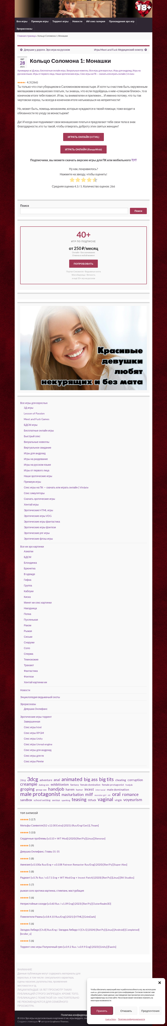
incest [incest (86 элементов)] (89, 789)
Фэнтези (29, 676)
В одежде (29, 574)
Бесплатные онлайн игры (53, 70)
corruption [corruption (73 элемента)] (135, 780)
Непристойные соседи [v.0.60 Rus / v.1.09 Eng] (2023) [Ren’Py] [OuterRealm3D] (65, 903)
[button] (159, 983)
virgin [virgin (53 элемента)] (118, 800)
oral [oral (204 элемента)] (116, 794)
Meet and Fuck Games (36, 419)
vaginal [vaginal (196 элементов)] (105, 799)
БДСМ (27, 557)
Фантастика (31, 670)
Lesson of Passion (34, 413)
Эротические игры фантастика (42, 521)
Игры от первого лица (43, 74)
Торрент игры (60, 21)
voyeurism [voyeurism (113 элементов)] (132, 800)
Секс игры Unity (33, 738)
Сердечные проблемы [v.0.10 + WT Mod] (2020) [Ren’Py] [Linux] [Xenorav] (62, 838)
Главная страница (26, 36)
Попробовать (83, 263)
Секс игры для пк (34, 755)
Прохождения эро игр (121, 21)
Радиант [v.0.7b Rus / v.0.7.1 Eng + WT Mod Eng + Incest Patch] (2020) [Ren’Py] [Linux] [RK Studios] (77, 877)
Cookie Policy (110, 1019)
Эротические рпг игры (37, 532)
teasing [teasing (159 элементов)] (79, 799)
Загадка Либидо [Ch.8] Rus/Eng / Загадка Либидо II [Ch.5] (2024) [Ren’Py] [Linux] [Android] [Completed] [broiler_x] (79, 931)
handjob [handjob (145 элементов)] (56, 789)
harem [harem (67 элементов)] (70, 789)
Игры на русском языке (37, 464)
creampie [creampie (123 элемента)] (28, 784)
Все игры (22, 21)
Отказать (126, 1010)
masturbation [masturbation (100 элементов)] (73, 794)
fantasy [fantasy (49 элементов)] (74, 784)
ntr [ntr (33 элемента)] (109, 795)
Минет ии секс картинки (38, 602)
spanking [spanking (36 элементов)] (65, 800)
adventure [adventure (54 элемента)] (46, 780)
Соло (27, 648)
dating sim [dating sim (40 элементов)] (44, 784)
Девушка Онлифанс (36, 708)
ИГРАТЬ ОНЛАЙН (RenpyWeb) (83, 149)
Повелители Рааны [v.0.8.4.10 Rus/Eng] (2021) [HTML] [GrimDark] (58, 916)
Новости (77, 21)
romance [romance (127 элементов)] (130, 794)
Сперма (28, 653)
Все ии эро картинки (32, 546)
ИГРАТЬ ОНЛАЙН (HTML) (83, 136)
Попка (27, 613)
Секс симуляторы (34, 493)
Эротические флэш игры (38, 538)
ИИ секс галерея (95, 21)
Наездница (30, 608)
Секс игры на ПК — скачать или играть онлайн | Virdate (107, 74)
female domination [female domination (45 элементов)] (90, 784)
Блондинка (30, 562)
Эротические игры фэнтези (40, 527)
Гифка (27, 579)
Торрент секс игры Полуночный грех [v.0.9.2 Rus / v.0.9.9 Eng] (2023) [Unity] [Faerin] (68, 946)
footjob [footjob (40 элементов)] (129, 784)
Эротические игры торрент (36, 716)
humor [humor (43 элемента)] (79, 789)
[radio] (72, 180)
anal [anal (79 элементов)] (57, 780)
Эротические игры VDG (38, 515)
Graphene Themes (59, 1021)
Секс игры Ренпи (34, 761)
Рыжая (28, 631)
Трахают (29, 665)
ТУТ (134, 160)
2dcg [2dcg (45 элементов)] (23, 780)
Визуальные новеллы (77, 70)
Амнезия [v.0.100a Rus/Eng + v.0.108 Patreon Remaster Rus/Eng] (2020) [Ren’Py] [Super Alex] (73, 864)
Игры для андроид (122, 70)
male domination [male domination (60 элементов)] (118, 789)
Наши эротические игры (67, 74)
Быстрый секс (32, 436)
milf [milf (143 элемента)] (89, 794)
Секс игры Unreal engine (38, 744)
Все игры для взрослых (100, 70)
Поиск (24, 205)
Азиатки (28, 551)
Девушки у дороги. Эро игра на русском (47, 49)
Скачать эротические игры (39, 498)
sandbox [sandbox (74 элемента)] (26, 800)
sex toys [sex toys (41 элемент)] (56, 800)
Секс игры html (32, 727)
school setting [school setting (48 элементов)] (42, 800)
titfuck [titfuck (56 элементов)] (92, 800)
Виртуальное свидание (37, 447)
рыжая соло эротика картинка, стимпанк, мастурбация (52, 890)
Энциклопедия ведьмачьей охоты (40, 697)
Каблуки (28, 591)
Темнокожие (31, 659)
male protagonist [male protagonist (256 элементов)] (40, 794)
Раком (27, 625)
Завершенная (32, 721)
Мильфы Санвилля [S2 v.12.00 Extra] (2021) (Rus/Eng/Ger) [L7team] (59, 825)
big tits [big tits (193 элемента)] (106, 779)
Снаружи (29, 642)
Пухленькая (31, 619)
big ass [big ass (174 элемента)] (91, 779)
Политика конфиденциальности (131, 1019)
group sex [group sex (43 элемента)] (41, 789)
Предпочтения (150, 1010)
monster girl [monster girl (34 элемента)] (100, 795)
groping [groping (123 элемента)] (27, 789)
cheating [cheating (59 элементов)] (120, 780)
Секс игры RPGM (34, 732)
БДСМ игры (30, 424)
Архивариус (23, 70)
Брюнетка (29, 568)
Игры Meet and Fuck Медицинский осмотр (118, 49)
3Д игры (35, 70)
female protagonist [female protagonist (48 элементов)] (113, 784)
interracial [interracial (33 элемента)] (100, 790)
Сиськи (28, 636)
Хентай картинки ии (35, 682)
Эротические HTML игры (38, 510)
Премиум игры (39, 21)
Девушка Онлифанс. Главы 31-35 (40, 851)
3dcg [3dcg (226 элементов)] (32, 779)
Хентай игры (31, 504)
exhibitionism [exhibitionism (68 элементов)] (60, 784)
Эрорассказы (24, 28)
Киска (27, 596)
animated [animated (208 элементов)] (71, 779)
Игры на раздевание (36, 458)
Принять (102, 1010)
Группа (28, 585)
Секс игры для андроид (37, 750)
